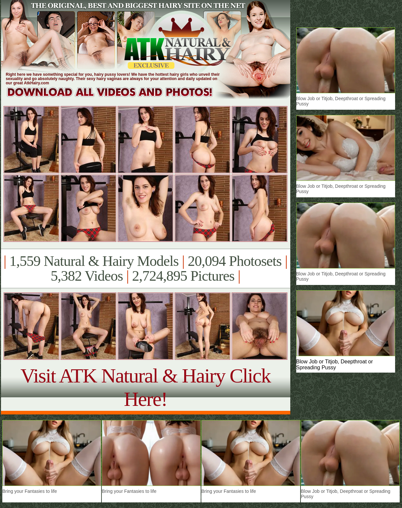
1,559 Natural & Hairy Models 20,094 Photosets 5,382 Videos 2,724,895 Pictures (145, 268)
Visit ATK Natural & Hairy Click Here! (145, 387)
